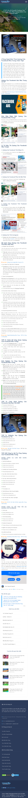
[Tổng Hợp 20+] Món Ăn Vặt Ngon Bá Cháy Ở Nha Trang (16, 690)
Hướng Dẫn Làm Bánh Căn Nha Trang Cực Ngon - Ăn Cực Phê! (17, 683)
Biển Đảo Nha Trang (8, 640)
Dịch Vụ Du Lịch (7, 637)
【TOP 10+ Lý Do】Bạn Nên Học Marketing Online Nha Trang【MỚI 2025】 (12, 597)
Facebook (11, 579)
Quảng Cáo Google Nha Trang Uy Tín (15, 262)
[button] (3, 44)
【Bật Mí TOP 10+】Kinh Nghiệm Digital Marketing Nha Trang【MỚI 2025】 (11, 601)
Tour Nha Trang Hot (8, 633)
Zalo (18, 579)
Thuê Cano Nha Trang (6, 766)
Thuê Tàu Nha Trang (6, 769)
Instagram (12, 238)
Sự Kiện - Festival (7, 616)
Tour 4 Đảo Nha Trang (6, 746)
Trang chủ (9, 16)
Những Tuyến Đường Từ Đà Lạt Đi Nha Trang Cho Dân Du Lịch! (17, 676)
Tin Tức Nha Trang (17, 16)
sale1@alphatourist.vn (10, 721)
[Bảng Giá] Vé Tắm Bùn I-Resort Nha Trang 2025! (17, 663)
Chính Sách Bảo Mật (6, 760)
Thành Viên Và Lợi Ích (6, 763)
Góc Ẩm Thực (6, 623)
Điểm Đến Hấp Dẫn (8, 620)
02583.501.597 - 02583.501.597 (12, 723)
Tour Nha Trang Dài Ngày (9, 644)
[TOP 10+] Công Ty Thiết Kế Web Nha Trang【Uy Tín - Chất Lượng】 (13, 604)
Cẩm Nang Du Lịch (8, 630)
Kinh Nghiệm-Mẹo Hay (8, 627)
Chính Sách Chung (5, 757)
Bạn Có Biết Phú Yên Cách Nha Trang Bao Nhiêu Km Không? (16, 669)
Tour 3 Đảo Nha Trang (6, 743)
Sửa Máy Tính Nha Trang (13, 448)
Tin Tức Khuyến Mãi (6, 754)
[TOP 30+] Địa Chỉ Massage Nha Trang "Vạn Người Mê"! (17, 656)
